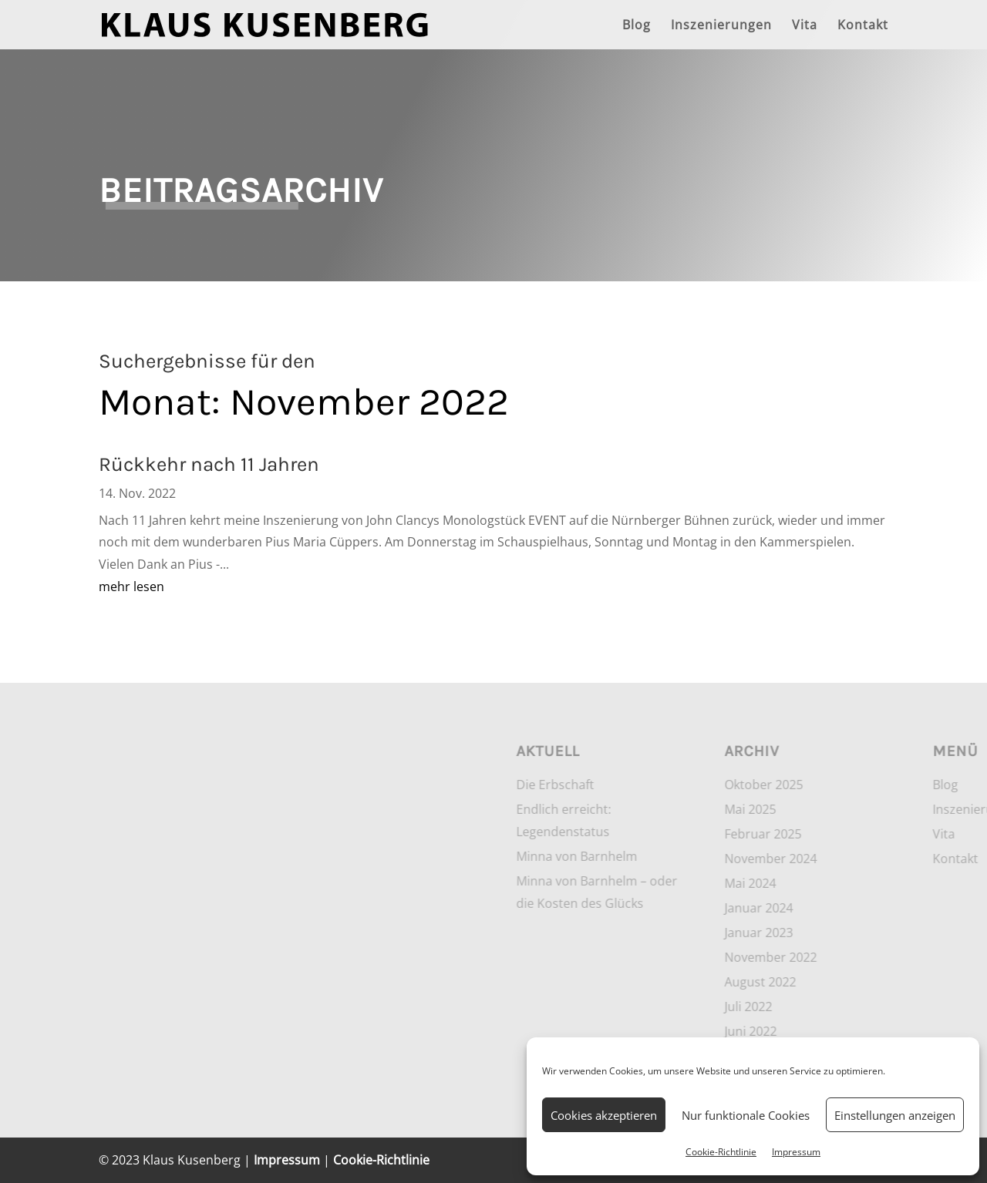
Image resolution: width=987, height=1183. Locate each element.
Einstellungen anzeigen (894, 1115)
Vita (804, 26)
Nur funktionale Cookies (746, 1115)
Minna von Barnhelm (800, 856)
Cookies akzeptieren (604, 1115)
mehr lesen (131, 586)
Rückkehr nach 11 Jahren (209, 464)
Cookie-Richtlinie (721, 1151)
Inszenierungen (721, 26)
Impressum (796, 1151)
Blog (636, 26)
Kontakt (862, 26)
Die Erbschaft (779, 784)
